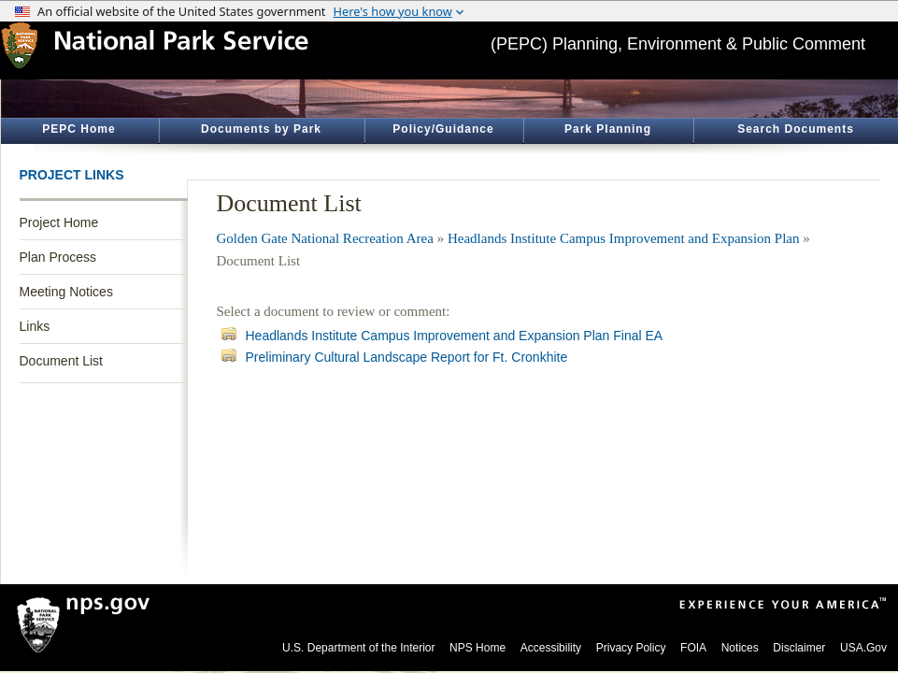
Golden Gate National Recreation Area (325, 238)
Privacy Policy (631, 647)
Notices (740, 647)
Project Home (59, 222)
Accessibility (550, 647)
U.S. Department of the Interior (358, 647)
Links (35, 326)
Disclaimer (799, 647)
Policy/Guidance (442, 129)
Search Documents (795, 129)
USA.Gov (863, 647)
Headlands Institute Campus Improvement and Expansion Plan (624, 238)
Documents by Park (261, 129)
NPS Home (477, 647)
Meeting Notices (66, 291)
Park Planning (607, 129)
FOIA (693, 647)
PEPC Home (78, 129)
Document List (61, 360)
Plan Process (58, 257)
